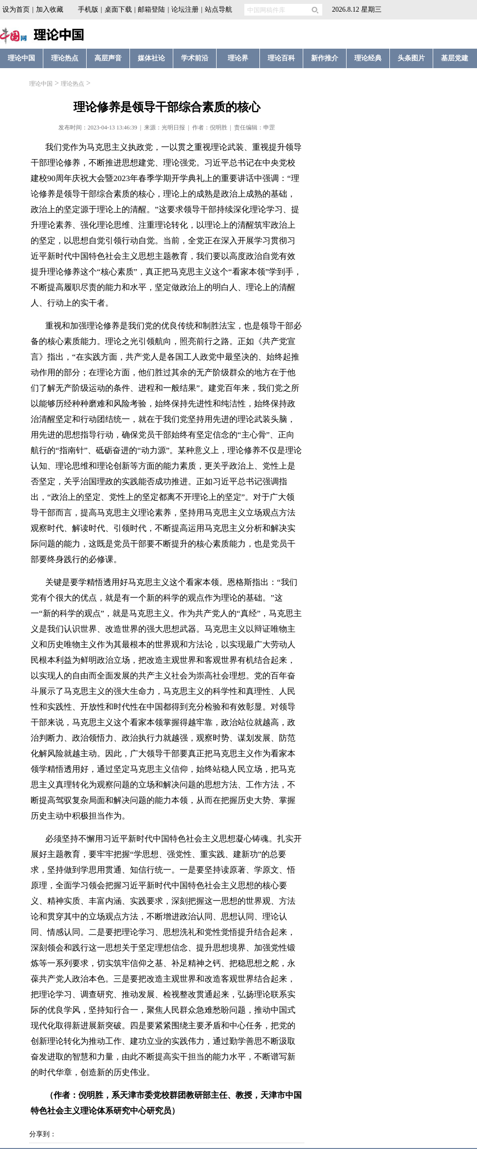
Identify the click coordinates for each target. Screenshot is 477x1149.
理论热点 (72, 83)
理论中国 (41, 83)
